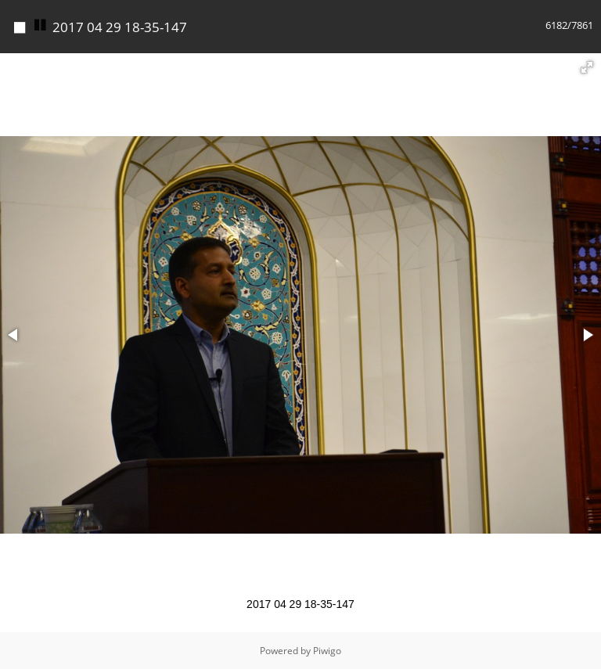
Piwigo (327, 650)
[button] (586, 67)
